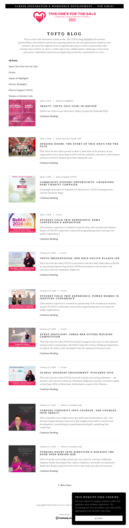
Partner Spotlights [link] (18, 84)
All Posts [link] (13, 60)
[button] (64, 485)
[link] (64, 17)
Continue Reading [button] (49, 116)
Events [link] (12, 72)
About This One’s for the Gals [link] (23, 66)
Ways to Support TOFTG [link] (21, 90)
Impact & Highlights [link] (19, 78)
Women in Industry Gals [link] (21, 96)
